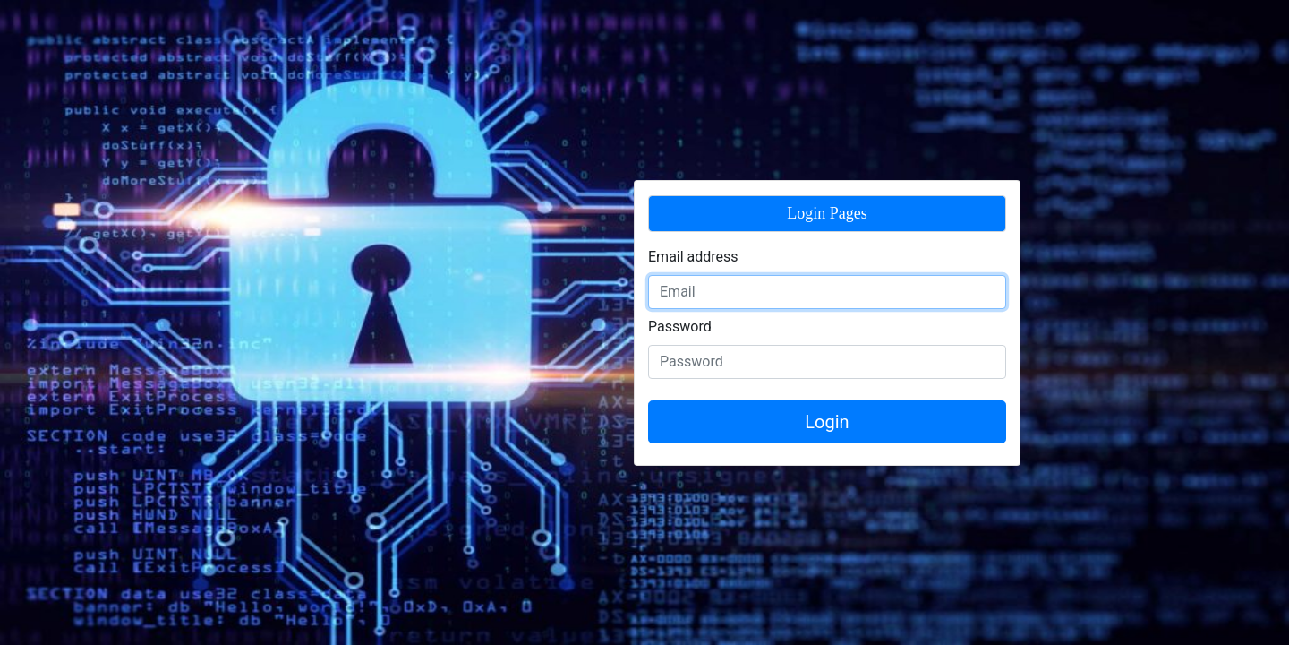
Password (680, 326)
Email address (693, 256)
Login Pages (827, 213)
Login (827, 422)
